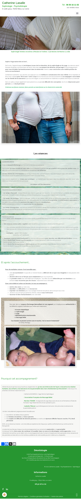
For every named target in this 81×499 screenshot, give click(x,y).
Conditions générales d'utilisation (40, 496)
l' (38, 397)
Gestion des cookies (57, 496)
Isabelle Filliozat (29, 406)
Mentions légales (23, 496)
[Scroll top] (76, 494)
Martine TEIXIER (29, 401)
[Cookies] (4, 494)
